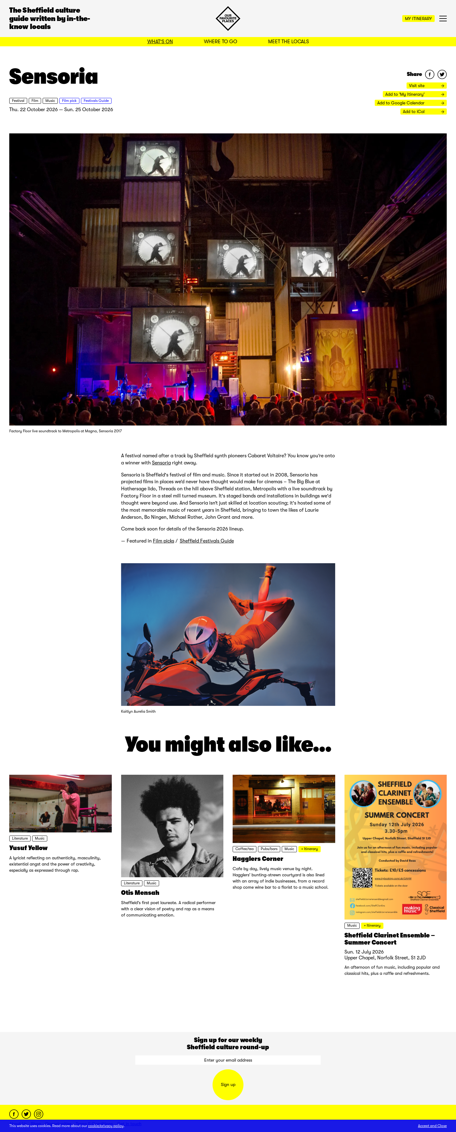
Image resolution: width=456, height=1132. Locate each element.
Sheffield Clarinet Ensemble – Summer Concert (389, 939)
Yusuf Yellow (28, 848)
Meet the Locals (288, 41)
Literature (20, 838)
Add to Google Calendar (410, 102)
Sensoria (161, 463)
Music (50, 101)
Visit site (426, 85)
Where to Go (220, 41)
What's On (160, 41)
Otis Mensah (140, 892)
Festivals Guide (96, 101)
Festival (18, 101)
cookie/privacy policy (106, 1126)
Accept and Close (432, 1126)
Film (35, 101)
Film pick (69, 101)
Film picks (163, 541)
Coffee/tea (244, 849)
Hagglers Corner (258, 858)
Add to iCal (423, 111)
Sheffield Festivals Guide (207, 541)
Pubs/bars (269, 849)
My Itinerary (418, 18)
